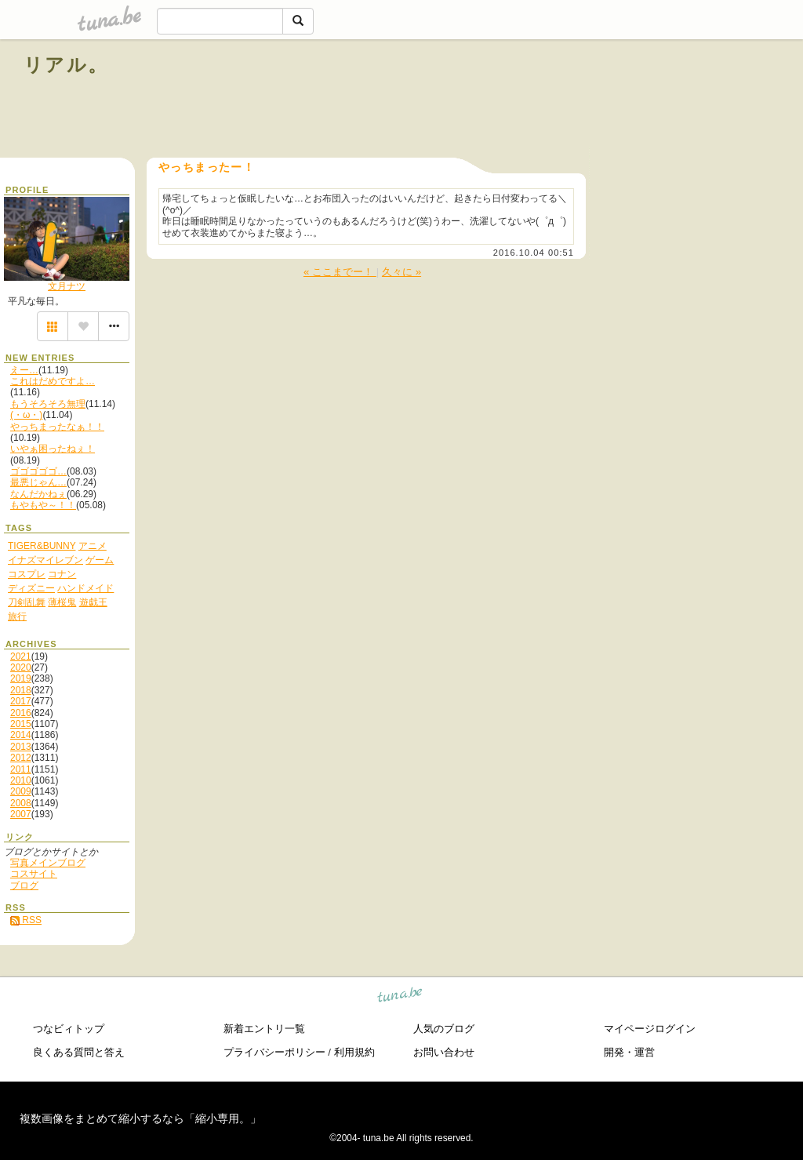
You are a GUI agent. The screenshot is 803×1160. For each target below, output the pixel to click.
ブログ (24, 885)
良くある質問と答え (79, 1052)
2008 (20, 803)
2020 (20, 667)
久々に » (401, 272)
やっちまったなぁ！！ (57, 426)
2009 (20, 791)
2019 (20, 678)
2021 (20, 656)
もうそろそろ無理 (47, 403)
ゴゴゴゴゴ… (38, 471)
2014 (20, 734)
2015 (20, 723)
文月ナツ (66, 286)
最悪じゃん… (38, 482)
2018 (20, 690)
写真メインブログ (47, 862)
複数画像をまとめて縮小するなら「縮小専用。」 (140, 1118)
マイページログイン (650, 1029)
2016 (20, 712)
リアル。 (66, 64)
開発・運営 (629, 1052)
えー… (24, 370)
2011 (20, 769)
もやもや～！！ (43, 505)
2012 (20, 757)
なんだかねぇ (38, 494)
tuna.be (400, 997)
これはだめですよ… (52, 381)
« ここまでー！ (339, 272)
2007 (20, 814)
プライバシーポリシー (274, 1052)
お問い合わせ (443, 1052)
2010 (20, 780)
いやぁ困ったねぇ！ (52, 448)
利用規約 (354, 1052)
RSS (26, 920)
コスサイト (33, 873)
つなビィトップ (68, 1029)
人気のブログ (443, 1029)
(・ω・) (26, 414)
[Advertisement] (601, 100)
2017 (20, 701)
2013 (20, 746)
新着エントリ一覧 (264, 1029)
